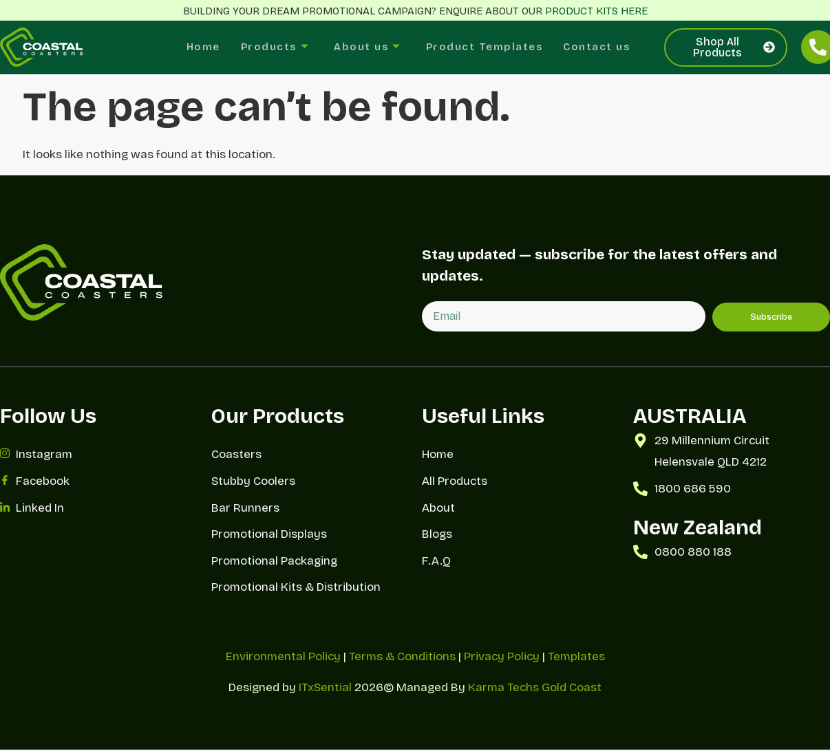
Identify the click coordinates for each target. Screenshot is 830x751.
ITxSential (325, 689)
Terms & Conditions (402, 658)
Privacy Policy (502, 658)
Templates (576, 658)
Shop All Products (734, 47)
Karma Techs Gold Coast (535, 689)
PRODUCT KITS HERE (596, 11)
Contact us (602, 47)
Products (270, 47)
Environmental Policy (283, 658)
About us (365, 47)
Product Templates (486, 47)
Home (197, 47)
